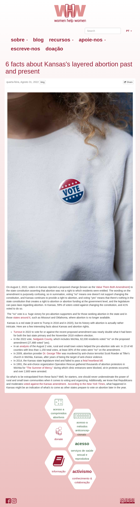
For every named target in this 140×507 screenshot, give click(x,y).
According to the (77, 383)
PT (130, 32)
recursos (61, 40)
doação (54, 48)
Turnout (18, 331)
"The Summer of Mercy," (39, 367)
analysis (25, 346)
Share (128, 82)
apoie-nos (92, 40)
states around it (21, 317)
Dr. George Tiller (52, 353)
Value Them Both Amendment (112, 287)
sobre (19, 40)
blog (38, 40)
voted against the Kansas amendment (44, 383)
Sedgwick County (42, 339)
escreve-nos (25, 48)
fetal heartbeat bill (93, 360)
